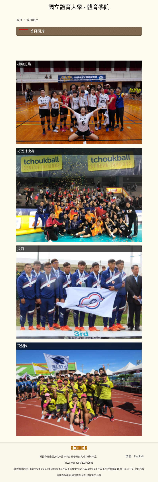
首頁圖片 (32, 20)
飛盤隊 (22, 346)
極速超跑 (24, 64)
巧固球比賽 (26, 151)
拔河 (20, 249)
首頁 (19, 20)
